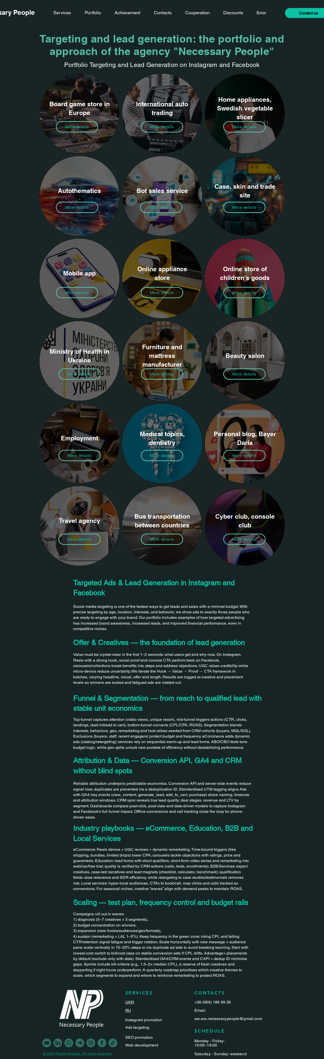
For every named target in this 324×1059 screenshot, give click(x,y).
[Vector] (101, 1043)
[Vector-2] (79, 1043)
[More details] (244, 126)
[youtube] (46, 1043)
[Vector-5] (68, 1043)
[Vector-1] (90, 1043)
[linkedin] (57, 1043)
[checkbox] (51, 142)
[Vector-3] (113, 1043)
